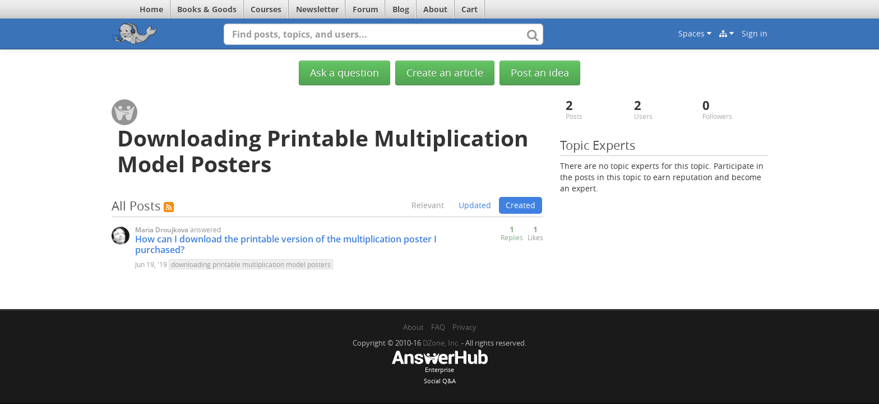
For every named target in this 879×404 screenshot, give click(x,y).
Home (151, 9)
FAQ (438, 327)
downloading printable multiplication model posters (251, 264)
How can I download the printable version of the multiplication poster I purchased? (286, 244)
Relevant (427, 205)
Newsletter (317, 9)
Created (520, 205)
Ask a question (344, 72)
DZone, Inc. (441, 343)
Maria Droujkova (161, 230)
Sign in (754, 33)
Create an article (444, 72)
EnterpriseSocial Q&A (439, 368)
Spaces (694, 33)
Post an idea (540, 72)
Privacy (464, 327)
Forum (365, 9)
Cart (469, 9)
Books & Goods (207, 9)
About (435, 9)
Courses (266, 9)
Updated (475, 205)
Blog (400, 9)
